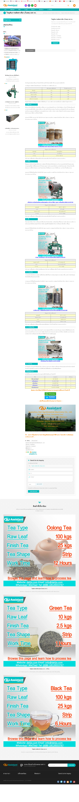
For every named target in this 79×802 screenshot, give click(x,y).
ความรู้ (26, 9)
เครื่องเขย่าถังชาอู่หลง (8, 30)
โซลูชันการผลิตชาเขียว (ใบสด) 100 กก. (38, 465)
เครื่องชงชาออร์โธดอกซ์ (22, 781)
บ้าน (5, 9)
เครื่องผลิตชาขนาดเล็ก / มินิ (22, 777)
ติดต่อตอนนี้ (55, 42)
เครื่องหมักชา (6, 38)
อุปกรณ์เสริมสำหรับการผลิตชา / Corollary (10, 57)
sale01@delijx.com (39, 779)
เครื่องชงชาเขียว (34, 440)
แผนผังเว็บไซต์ (5, 788)
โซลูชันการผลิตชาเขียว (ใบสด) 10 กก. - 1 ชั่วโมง (39, 668)
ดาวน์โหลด (50, 9)
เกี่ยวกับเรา (41, 9)
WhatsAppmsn (38, 784)
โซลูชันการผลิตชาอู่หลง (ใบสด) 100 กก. (40, 588)
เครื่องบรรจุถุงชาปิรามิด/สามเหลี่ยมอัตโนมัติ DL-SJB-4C (15, 98)
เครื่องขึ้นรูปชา (7, 40)
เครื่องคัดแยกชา (7, 48)
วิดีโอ (19, 9)
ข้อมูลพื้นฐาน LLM (6, 790)
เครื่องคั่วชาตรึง (7, 33)
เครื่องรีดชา (6, 35)
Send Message (33, 491)
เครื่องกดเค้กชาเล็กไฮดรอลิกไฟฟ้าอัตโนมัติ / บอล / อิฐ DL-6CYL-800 (15, 66)
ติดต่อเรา (33, 9)
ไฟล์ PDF (32, 449)
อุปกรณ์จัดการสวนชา (8, 53)
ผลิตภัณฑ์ (12, 9)
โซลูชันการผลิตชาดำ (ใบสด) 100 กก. (39, 749)
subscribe (71, 765)
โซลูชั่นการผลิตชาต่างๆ (8, 22)
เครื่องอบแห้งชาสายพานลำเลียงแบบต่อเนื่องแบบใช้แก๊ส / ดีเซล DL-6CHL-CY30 (15, 91)
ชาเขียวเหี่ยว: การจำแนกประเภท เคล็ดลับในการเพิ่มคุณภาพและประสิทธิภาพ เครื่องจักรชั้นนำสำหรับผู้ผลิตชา (12, 216)
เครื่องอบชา (6, 27)
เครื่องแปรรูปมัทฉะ (8, 25)
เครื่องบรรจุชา (7, 51)
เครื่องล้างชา (6, 43)
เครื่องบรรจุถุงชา (21, 788)
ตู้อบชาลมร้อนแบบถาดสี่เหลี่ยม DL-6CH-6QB (15, 104)
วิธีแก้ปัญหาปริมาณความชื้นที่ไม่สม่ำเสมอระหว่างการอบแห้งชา (12, 162)
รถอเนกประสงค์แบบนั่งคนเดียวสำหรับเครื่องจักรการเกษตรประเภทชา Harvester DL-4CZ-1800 (15, 85)
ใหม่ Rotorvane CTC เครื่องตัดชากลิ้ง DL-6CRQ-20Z (15, 79)
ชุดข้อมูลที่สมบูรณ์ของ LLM (8, 792)
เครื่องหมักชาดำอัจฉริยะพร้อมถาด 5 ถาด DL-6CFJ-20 (15, 110)
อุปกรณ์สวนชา (20, 790)
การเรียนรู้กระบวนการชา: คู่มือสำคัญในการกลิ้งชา (12, 189)
